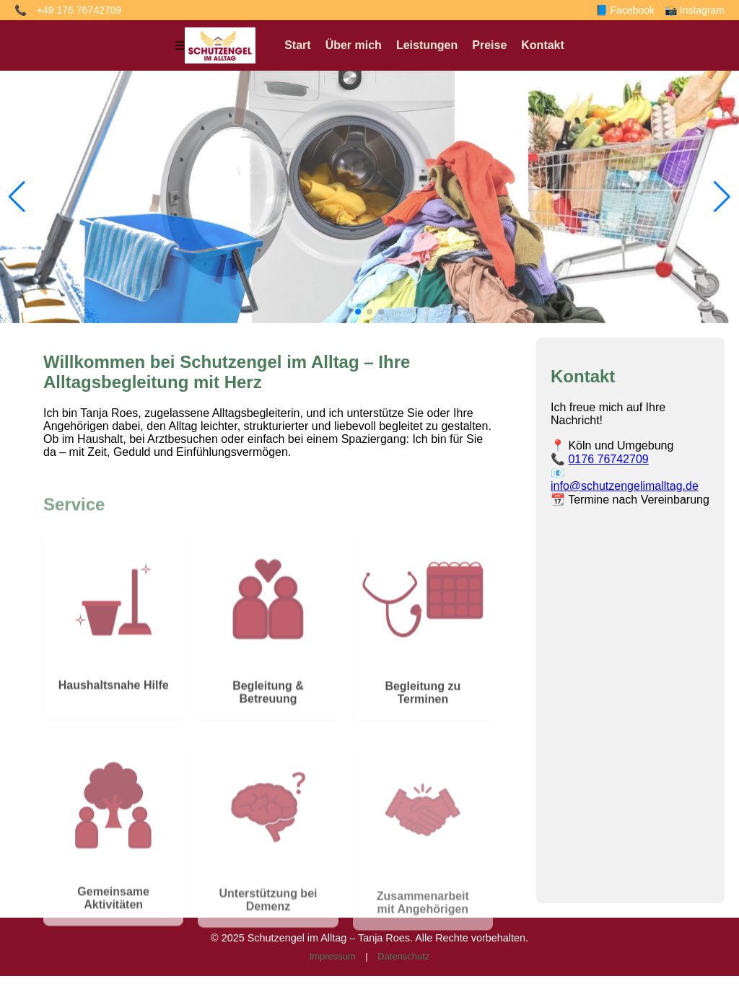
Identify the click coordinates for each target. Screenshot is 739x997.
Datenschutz (403, 956)
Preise (489, 45)
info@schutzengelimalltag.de (625, 486)
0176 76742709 (608, 459)
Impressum (333, 956)
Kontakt (542, 45)
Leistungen (427, 45)
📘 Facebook (625, 10)
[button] (358, 312)
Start (297, 45)
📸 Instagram (695, 10)
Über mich (353, 45)
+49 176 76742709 (79, 10)
